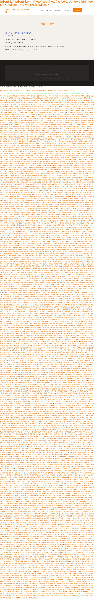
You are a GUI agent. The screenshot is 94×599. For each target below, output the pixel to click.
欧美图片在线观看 (43, 98)
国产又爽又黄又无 (85, 352)
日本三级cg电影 (65, 399)
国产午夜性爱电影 (18, 479)
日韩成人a (71, 258)
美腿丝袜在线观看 (13, 221)
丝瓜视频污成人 (44, 247)
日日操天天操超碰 (35, 567)
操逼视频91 (29, 546)
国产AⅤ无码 (84, 428)
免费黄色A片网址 (41, 112)
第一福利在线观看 (56, 442)
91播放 (9, 262)
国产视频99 (84, 573)
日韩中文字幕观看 (78, 98)
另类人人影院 (77, 518)
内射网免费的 (89, 503)
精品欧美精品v (9, 237)
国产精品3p (21, 221)
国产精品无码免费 (36, 432)
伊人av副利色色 (76, 485)
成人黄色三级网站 (71, 524)
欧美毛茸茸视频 (62, 366)
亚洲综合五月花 (54, 493)
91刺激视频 (8, 253)
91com (78, 208)
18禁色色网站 (35, 368)
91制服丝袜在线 (77, 475)
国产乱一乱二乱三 (37, 171)
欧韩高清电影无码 (81, 327)
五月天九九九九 (15, 544)
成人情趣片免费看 (85, 512)
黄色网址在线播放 (49, 532)
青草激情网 (71, 471)
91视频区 (43, 567)
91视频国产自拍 (82, 141)
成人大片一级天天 (43, 227)
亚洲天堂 (57, 473)
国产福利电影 (51, 163)
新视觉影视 (43, 169)
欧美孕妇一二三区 (20, 546)
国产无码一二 (74, 184)
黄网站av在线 (43, 260)
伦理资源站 (7, 462)
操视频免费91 (22, 130)
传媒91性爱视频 (7, 522)
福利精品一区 (11, 446)
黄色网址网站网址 (80, 235)
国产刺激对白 (39, 262)
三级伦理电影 (57, 372)
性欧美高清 (28, 491)
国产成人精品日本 (34, 212)
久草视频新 (31, 563)
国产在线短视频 (16, 245)
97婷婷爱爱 (36, 313)
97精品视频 (76, 542)
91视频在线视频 (4, 596)
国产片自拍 (33, 161)
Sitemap (78, 78)
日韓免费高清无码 (85, 294)
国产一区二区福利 (7, 108)
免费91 (83, 139)
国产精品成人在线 (27, 151)
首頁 (42, 10)
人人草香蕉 (12, 141)
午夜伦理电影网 (49, 151)
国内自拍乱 (28, 387)
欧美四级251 (23, 452)
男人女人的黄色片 (45, 292)
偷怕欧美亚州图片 (19, 102)
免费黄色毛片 (72, 108)
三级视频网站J (75, 243)
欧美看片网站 (4, 565)
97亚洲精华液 (35, 102)
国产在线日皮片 (77, 249)
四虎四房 (76, 237)
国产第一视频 (26, 548)
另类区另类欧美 (27, 182)
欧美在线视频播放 (71, 227)
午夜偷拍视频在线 (8, 448)
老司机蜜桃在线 (40, 133)
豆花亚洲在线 (53, 544)
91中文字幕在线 (60, 139)
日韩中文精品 (51, 421)
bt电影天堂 (46, 440)
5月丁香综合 (9, 479)
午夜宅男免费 (52, 124)
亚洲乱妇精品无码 (62, 481)
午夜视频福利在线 (76, 456)
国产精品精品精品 (60, 395)
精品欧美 (61, 253)
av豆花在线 (70, 489)
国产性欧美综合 (33, 348)
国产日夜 (32, 409)
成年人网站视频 (77, 225)
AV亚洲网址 (46, 161)
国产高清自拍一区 (8, 223)
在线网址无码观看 (70, 495)
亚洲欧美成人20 (70, 520)
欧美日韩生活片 (17, 393)
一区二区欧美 (53, 520)
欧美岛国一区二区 (73, 194)
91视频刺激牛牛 (43, 323)
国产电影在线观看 (61, 354)
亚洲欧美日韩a (45, 450)
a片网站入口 (48, 294)
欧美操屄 (37, 563)
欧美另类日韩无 (67, 296)
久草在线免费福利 (10, 376)
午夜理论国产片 (38, 555)
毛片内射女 (63, 212)
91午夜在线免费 (19, 180)
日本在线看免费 (76, 573)
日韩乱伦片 (28, 432)
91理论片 (86, 202)
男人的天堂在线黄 (60, 321)
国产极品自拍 (5, 241)
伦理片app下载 (26, 122)
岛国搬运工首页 (71, 190)
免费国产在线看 (75, 200)
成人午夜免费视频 (4, 114)
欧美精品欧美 (26, 301)
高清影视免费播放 (62, 536)
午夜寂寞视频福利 (39, 516)
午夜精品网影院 (9, 161)
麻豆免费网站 (45, 544)
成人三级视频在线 (79, 202)
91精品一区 (33, 428)
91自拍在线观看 (31, 108)
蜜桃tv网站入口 (83, 184)
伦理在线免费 (75, 368)
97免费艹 (66, 188)
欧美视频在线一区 (35, 479)
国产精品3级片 (50, 102)
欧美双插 (12, 317)
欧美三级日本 (32, 206)
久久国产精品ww (59, 313)
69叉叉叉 (56, 258)
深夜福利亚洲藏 (28, 292)
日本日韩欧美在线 (16, 243)
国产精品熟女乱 (45, 481)
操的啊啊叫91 (49, 594)
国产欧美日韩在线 (49, 174)
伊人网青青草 (86, 155)
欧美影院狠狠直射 (28, 516)
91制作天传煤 (81, 591)
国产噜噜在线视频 (51, 303)
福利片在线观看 (67, 100)
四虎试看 (37, 128)
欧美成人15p (87, 522)
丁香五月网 (37, 165)
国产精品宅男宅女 (15, 294)
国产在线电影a (67, 315)
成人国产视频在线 (88, 487)
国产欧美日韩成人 (13, 342)
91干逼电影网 (57, 380)
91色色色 (48, 319)
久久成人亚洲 (9, 212)
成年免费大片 (17, 569)
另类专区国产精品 (85, 387)
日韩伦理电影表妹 (52, 301)
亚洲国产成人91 (73, 501)
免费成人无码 (73, 438)
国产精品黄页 (3, 325)
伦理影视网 (24, 569)
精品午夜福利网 (27, 231)
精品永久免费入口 (50, 454)
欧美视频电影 (3, 262)
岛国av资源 (23, 171)
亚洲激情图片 (77, 546)
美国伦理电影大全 (83, 536)
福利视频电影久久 (11, 206)
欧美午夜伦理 (19, 292)
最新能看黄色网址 (27, 323)
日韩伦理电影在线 (82, 452)
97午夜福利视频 (24, 135)
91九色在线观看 (55, 225)
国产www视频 (58, 223)
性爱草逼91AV (57, 194)
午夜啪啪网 (58, 348)
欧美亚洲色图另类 (25, 575)
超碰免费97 (48, 428)
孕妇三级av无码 (86, 212)
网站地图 (72, 90)
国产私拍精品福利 (57, 362)
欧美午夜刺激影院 (74, 376)
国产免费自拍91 (41, 401)
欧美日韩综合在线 (5, 444)
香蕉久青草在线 (76, 397)
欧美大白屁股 (7, 319)
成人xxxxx (38, 221)
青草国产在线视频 (40, 110)
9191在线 (27, 524)
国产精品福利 (39, 553)
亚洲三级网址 (8, 409)
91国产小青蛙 (51, 147)
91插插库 (62, 104)
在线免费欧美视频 (63, 108)
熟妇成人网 (25, 448)
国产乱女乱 (32, 221)
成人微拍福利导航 (68, 262)
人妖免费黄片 (67, 491)
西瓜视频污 (53, 551)
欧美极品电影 (71, 128)
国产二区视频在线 (50, 346)
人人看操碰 (41, 151)
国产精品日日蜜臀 (84, 559)
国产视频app (9, 485)
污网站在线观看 (69, 323)
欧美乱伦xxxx (87, 477)
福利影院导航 (47, 483)
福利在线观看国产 (46, 522)
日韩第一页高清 (43, 561)
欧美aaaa (57, 510)
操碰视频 (35, 145)
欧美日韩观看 (84, 491)
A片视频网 (41, 184)
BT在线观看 (39, 440)
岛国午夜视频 (83, 575)
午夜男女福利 (21, 360)
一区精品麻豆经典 (66, 130)
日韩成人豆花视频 (67, 403)
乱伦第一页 (13, 178)
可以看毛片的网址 (69, 426)
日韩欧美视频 (68, 339)
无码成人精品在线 (61, 551)
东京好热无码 (51, 569)
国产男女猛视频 (71, 223)
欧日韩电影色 (85, 397)
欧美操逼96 (11, 534)
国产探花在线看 (82, 362)
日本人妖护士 (20, 524)
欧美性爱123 (72, 516)
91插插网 (52, 546)
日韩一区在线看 (37, 530)
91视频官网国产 (43, 186)
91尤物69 (51, 171)
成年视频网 (86, 378)
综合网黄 (54, 196)
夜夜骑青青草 (47, 108)
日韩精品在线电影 (83, 501)
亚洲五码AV (46, 307)
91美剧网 (39, 540)
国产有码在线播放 (67, 532)
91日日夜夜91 (73, 114)
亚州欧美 (75, 596)
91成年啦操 (16, 520)
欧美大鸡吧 (12, 235)
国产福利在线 (17, 124)
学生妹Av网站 (43, 100)
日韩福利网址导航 (31, 217)
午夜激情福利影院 (61, 331)
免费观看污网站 (40, 214)
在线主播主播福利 (17, 423)
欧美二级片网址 (22, 237)
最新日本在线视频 (63, 258)
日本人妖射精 (83, 176)
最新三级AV (23, 573)
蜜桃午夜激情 (58, 171)
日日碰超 (17, 467)
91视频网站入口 (65, 342)
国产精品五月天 (17, 176)
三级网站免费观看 (7, 368)
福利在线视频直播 (57, 106)
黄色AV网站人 (60, 255)
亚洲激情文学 (27, 577)
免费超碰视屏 (32, 374)
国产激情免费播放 (66, 380)
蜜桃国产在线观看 (61, 507)
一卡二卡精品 (71, 327)
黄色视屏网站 (26, 169)
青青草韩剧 (4, 383)
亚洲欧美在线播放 (45, 479)
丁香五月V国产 (44, 204)
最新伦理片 (90, 442)
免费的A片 (69, 364)
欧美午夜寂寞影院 (35, 169)
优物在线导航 (76, 467)
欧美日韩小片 (83, 479)
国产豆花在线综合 (17, 368)
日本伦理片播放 (84, 528)
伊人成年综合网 (17, 323)
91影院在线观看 (85, 456)
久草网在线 (27, 133)
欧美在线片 (87, 499)
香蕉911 (19, 104)
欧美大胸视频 (56, 540)
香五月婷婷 (19, 434)
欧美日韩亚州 (58, 327)
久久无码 (74, 247)
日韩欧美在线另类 (67, 311)
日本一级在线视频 (6, 151)
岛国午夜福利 (48, 383)
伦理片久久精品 (10, 551)
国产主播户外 (20, 491)
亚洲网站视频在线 (31, 325)
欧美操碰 (15, 237)
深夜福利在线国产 (32, 339)
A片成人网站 (48, 452)
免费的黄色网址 (19, 577)
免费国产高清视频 (30, 247)
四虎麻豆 (71, 417)
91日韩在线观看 (41, 249)
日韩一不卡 (9, 311)
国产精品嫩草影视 (9, 403)
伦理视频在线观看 (59, 563)
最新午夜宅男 (53, 434)
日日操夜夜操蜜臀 (78, 481)
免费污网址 (44, 354)
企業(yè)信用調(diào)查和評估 (38, 78)
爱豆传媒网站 (39, 407)
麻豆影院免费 (46, 243)
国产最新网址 (39, 413)
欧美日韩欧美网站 (39, 296)
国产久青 (85, 524)
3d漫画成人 (64, 483)
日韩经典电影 (31, 315)
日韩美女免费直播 (80, 231)
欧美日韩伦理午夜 (41, 253)
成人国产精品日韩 (85, 376)
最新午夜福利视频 (5, 440)
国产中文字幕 (43, 311)
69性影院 (17, 120)
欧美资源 (72, 585)
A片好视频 (23, 454)
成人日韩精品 (21, 239)
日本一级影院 (70, 514)
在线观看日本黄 (7, 192)
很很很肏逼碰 (7, 391)
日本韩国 (14, 315)
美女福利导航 (82, 448)
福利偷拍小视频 (70, 96)
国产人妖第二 (77, 153)
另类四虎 (10, 118)
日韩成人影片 (58, 163)
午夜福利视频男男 (65, 538)
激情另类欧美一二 (71, 212)
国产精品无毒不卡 (86, 458)
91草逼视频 (24, 258)
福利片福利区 (34, 301)
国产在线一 (56, 126)
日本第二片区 (63, 251)
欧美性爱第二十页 (71, 464)
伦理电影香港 (23, 184)
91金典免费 (26, 206)
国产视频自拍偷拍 (42, 374)
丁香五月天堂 (84, 96)
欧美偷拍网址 (79, 540)
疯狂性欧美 (54, 477)
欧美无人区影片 (83, 421)
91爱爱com (40, 167)
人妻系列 (35, 139)
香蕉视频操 (59, 436)
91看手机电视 (27, 481)
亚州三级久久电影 (18, 370)
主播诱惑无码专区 (88, 260)
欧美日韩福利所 (65, 387)
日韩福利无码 (70, 237)
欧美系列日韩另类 (5, 385)
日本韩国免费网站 (88, 395)
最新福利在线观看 (45, 563)
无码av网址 (84, 331)
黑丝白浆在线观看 (24, 483)
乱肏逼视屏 (54, 460)
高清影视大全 (56, 417)
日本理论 (50, 231)
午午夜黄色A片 (49, 456)
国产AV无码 (30, 139)
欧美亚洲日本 (86, 305)
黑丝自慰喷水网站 (80, 503)
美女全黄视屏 (61, 520)
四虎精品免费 (23, 309)
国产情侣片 (23, 255)
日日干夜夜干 (43, 464)
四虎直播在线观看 (58, 438)
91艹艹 (21, 133)
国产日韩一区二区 (62, 137)
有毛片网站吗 (43, 352)
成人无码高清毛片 (43, 178)
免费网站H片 (49, 380)
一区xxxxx (65, 106)
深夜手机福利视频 (37, 387)
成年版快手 (63, 237)
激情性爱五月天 (11, 389)
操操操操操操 (14, 327)
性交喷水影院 (27, 561)
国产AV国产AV (28, 102)
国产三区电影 (61, 235)
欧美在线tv (69, 221)
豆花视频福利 (5, 317)
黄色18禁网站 (86, 182)
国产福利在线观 (11, 383)
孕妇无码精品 (89, 538)
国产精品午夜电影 (36, 481)
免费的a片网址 (57, 376)
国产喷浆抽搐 (55, 214)
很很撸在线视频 (21, 456)
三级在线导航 (57, 403)
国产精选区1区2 (54, 489)
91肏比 (56, 235)
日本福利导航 (86, 299)
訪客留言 (85, 10)
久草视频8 (89, 174)
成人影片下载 (11, 571)
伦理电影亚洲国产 (87, 151)
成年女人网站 (60, 581)
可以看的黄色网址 (18, 561)
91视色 (64, 155)
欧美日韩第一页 (86, 587)
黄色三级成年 (58, 180)
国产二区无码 (33, 249)
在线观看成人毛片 (77, 325)
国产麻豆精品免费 (85, 413)
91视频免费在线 (24, 251)
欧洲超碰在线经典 (43, 548)
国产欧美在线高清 (76, 577)
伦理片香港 (84, 245)
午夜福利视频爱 (7, 598)
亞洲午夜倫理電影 (70, 333)
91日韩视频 (59, 346)
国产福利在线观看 (7, 395)
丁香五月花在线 (33, 499)
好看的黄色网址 (58, 456)
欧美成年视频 (55, 262)
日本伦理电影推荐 (71, 350)
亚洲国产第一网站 (16, 192)
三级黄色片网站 (48, 196)
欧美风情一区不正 (18, 516)
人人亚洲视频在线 (22, 583)
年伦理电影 (91, 571)
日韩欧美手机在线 (66, 344)
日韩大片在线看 (44, 153)
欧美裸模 (10, 112)
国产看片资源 (32, 137)
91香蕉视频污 (5, 335)
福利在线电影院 (20, 383)
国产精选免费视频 (17, 229)
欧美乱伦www (31, 440)
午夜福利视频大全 (8, 585)
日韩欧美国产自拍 (26, 450)
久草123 (57, 229)
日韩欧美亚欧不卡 (33, 378)
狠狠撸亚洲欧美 (65, 102)
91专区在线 (28, 174)
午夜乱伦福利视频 (75, 321)
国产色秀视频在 (79, 563)
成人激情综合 (47, 413)
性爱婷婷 (87, 171)
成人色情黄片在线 (68, 159)
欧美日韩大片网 (60, 585)
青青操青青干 (79, 260)
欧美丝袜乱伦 (21, 385)
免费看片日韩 (30, 258)
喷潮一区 (91, 192)
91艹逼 (70, 442)
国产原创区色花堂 (70, 112)
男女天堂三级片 (38, 475)
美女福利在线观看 (70, 245)
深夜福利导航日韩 (27, 393)
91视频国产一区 (16, 450)
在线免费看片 (17, 214)
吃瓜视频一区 (76, 393)
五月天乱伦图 (17, 485)
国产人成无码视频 (61, 112)
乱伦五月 (22, 225)
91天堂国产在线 (86, 401)
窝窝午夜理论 (3, 217)
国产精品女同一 (76, 296)
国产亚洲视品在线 (53, 247)
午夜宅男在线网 (78, 514)
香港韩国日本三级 (43, 514)
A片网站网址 (88, 231)
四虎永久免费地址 (60, 299)
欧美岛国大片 (10, 589)
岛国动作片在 (79, 188)
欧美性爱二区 (41, 346)
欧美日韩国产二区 (22, 315)
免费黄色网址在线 (23, 165)
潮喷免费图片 (75, 301)
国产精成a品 (64, 419)
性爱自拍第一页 (28, 337)
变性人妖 (64, 98)
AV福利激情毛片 (7, 251)
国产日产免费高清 (22, 378)
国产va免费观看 (70, 153)
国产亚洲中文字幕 (20, 594)
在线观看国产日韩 (54, 450)
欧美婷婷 (34, 577)
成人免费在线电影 (20, 325)
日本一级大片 (3, 96)
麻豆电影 (50, 385)
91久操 (20, 151)
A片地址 (72, 399)
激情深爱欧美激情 (34, 186)
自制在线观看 (17, 585)
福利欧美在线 (63, 229)
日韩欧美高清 (21, 342)
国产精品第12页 (47, 202)
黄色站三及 (53, 481)
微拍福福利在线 (62, 499)
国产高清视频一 (71, 551)
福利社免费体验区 (15, 573)
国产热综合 (85, 159)
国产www (53, 241)
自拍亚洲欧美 (72, 419)
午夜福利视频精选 (24, 374)
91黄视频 (34, 589)
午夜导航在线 (60, 178)
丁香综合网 (38, 471)
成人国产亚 (28, 518)
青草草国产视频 (31, 553)
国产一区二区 (18, 100)
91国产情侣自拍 (4, 309)
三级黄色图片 (11, 231)
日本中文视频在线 (18, 212)
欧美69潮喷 (19, 122)
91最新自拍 (69, 167)
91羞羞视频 (70, 149)
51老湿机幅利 (54, 530)
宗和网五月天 (75, 165)
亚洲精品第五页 (27, 180)
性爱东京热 (43, 165)
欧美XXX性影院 (11, 530)
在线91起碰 (64, 512)
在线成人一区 (49, 444)
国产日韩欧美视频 (74, 409)
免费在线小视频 (69, 139)
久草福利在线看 (62, 530)
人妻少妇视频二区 (34, 178)
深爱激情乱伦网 (44, 534)
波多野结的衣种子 (56, 430)
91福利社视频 (71, 174)
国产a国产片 (40, 589)
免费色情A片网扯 (27, 190)
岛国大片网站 (38, 305)
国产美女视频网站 (71, 186)
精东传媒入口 (56, 116)
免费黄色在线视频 (60, 239)
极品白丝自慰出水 (56, 573)
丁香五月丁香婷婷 (25, 245)
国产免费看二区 (39, 196)
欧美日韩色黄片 (69, 122)
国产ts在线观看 (8, 227)
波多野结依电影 (64, 110)
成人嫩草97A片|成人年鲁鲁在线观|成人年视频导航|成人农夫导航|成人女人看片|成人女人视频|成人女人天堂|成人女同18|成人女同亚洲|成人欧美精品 (41, 272)
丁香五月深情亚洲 (32, 309)
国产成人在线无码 (84, 239)
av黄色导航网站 (64, 501)
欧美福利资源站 (17, 548)
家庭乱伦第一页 (10, 497)
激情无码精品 (32, 372)
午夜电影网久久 (84, 122)
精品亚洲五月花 (26, 589)
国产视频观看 (17, 346)
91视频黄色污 (75, 575)
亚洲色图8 (66, 438)
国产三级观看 (35, 436)
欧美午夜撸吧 (60, 579)
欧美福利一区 (72, 452)
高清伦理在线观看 (75, 589)
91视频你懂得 (26, 159)
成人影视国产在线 (69, 157)
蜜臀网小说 (32, 489)
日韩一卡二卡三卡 (7, 387)
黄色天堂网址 (73, 522)
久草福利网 (89, 419)
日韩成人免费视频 (32, 401)
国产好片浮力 (14, 151)
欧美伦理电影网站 (68, 133)
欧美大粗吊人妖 (69, 233)
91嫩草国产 (14, 247)
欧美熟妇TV (3, 360)
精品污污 (58, 567)
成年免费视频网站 (37, 157)
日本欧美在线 (89, 594)
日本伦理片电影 (19, 528)
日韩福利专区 (29, 239)
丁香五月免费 (64, 555)
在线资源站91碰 (11, 567)
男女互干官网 (18, 579)
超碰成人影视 (49, 143)
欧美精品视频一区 (45, 575)
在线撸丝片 (3, 149)
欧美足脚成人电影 (28, 434)
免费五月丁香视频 (21, 196)
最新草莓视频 (49, 315)
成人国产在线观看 (44, 536)
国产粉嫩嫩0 (80, 499)
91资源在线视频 (37, 190)
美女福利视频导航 (28, 458)
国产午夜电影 (65, 522)
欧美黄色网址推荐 (23, 426)
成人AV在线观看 (68, 253)
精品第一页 (29, 526)
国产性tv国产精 (19, 405)
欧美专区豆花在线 (40, 559)
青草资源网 (59, 467)
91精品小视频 (12, 266)
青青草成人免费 (56, 516)
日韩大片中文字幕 (88, 434)
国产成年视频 (28, 557)
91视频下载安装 (6, 536)
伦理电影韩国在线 (55, 501)
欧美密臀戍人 (10, 579)
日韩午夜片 (45, 385)
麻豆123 (14, 438)
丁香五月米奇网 (87, 505)
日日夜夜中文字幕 (29, 469)
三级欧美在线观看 (59, 325)
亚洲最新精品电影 (86, 440)
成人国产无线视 (26, 210)
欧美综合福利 (61, 542)
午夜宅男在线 (20, 174)
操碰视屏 (11, 124)
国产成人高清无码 (52, 374)
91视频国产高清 (69, 299)
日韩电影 (72, 450)
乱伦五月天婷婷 (4, 221)
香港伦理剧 (47, 149)
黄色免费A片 (33, 497)
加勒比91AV (30, 260)
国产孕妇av (18, 501)
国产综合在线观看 (7, 98)
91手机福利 (6, 417)
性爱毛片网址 (8, 380)
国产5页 (77, 460)
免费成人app (59, 479)
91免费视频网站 (22, 339)
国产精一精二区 (12, 167)
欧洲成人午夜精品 (64, 145)
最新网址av (82, 323)
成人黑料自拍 (85, 198)
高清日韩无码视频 (67, 165)
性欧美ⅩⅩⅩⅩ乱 (4, 110)
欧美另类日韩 (61, 518)
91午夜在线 (32, 251)
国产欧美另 (50, 352)
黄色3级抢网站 (11, 100)
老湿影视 (56, 594)
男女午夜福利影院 (40, 237)
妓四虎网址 (51, 370)
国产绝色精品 (33, 176)
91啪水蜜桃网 (26, 249)
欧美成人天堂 (44, 317)
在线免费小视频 (9, 190)
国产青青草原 (58, 311)
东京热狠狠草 (5, 155)
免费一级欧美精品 (71, 499)
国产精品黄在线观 (84, 583)
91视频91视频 (34, 548)
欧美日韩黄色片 (86, 223)
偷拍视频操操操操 (31, 462)
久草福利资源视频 (36, 551)
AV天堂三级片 (66, 589)
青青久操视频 (14, 444)
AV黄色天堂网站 (42, 497)
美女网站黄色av (17, 354)
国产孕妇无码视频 (60, 249)
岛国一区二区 (72, 188)
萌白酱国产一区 (17, 112)
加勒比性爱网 (31, 110)
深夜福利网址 (77, 157)
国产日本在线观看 (79, 399)
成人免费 (29, 184)
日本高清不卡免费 (48, 391)
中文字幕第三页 (41, 143)
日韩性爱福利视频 (52, 464)
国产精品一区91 (44, 239)
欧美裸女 (32, 430)
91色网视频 (42, 303)
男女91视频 (58, 200)
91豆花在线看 (39, 430)
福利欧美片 (74, 526)
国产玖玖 (60, 247)
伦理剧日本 (5, 411)
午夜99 (69, 219)
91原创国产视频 (86, 137)
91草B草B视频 (76, 124)
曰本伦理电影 (29, 342)
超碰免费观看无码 (31, 415)
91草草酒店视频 (89, 114)
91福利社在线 (15, 536)
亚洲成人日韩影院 (14, 309)
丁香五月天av (88, 243)
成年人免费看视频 (25, 344)
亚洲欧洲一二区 (7, 538)
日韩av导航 (8, 532)
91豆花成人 (83, 208)
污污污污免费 (19, 206)
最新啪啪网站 (89, 323)
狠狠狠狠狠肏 (50, 426)
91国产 (58, 526)
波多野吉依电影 (41, 135)
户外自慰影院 (75, 104)
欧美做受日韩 (48, 126)
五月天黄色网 (51, 583)
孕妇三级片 (42, 397)
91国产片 (22, 387)
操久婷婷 (19, 159)
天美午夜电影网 (79, 510)
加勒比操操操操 (26, 514)
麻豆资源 (19, 512)
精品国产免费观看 (87, 169)
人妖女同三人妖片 (67, 596)
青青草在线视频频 (11, 399)
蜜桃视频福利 (8, 430)
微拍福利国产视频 (51, 112)
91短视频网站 (46, 233)
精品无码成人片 (86, 553)
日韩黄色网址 (52, 204)
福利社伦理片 (24, 489)
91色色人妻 (34, 155)
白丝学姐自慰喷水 (32, 423)
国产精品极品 (62, 460)
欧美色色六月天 (12, 110)
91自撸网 (42, 524)
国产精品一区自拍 (83, 206)
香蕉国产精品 (53, 536)
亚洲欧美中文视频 (79, 264)
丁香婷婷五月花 (13, 557)
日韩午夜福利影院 (67, 309)
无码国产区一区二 (11, 583)
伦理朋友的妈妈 (80, 190)
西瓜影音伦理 (35, 507)
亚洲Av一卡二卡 (58, 401)
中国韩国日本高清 (75, 120)
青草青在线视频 (23, 444)
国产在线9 (6, 139)
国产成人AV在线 (76, 380)
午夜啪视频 (19, 249)
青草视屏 (53, 575)
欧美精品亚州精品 (50, 395)
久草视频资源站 (18, 128)
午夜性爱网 (69, 421)
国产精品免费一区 (18, 358)
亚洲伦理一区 (43, 557)
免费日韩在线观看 (25, 321)
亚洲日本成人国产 (20, 333)
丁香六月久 (31, 299)
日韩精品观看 (12, 155)
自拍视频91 (17, 133)
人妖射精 (12, 114)
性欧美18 (47, 368)
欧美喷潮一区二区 (49, 251)
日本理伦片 (17, 489)
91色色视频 (79, 507)
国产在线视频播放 (36, 487)
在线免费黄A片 (79, 112)
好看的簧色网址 (61, 393)
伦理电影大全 (71, 366)
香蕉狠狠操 (40, 309)
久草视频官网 (82, 356)
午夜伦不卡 (25, 110)
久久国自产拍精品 (58, 151)
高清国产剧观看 (25, 178)
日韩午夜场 (55, 202)
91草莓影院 (76, 122)
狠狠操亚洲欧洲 (42, 356)
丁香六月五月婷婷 (44, 585)
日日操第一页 (52, 141)
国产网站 (76, 149)
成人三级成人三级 (36, 141)
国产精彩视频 (5, 124)
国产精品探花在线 (15, 348)
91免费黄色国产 (71, 307)
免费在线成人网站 (5, 397)
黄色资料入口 (24, 243)
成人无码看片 (9, 184)
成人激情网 (60, 544)
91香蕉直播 (66, 479)
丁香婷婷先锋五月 (74, 432)
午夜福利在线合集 (40, 376)
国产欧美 (71, 151)
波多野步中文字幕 (21, 217)
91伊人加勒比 (11, 188)
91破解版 (15, 503)
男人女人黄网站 (80, 307)
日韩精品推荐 (74, 206)
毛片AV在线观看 (24, 329)
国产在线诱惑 (86, 229)
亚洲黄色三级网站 (66, 559)
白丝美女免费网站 (35, 104)
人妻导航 (31, 448)
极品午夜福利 (16, 344)
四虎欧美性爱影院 (69, 454)
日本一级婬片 (26, 100)
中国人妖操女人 (68, 358)
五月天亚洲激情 (41, 415)
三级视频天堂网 (37, 350)
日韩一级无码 (26, 534)
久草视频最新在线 (43, 370)
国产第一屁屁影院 (53, 485)
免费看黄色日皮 (65, 473)
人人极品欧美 (40, 327)
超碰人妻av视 (18, 350)
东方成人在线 (19, 157)
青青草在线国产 (12, 526)
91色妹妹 (83, 497)
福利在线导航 (5, 518)
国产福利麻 (26, 495)
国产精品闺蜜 (57, 385)
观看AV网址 (35, 266)
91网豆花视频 (60, 141)
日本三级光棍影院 (47, 118)
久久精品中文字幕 (70, 563)
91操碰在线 (73, 102)
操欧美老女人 (53, 184)
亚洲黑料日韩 (83, 442)
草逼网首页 (88, 118)
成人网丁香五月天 (32, 583)
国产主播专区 (65, 348)
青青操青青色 (89, 561)
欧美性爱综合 (16, 430)
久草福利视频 (5, 356)
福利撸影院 (78, 143)
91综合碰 (26, 221)
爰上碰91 (8, 255)
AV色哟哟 (80, 180)
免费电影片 (41, 159)
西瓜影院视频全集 (50, 249)
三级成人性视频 (64, 292)
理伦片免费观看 (55, 292)
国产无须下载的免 (77, 364)
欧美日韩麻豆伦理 (27, 522)
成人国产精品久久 (45, 434)
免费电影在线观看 (29, 147)
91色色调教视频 (29, 565)
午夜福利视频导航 (69, 335)
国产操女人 (82, 167)
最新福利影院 (79, 214)
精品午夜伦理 (10, 559)
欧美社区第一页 (62, 227)
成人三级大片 (16, 387)
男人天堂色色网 (68, 487)
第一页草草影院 (17, 223)
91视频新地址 (8, 249)
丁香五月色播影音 (48, 553)
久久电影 (24, 423)
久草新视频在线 (25, 186)
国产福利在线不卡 (69, 553)
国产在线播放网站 (47, 157)
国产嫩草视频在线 (49, 258)
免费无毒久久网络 (27, 350)
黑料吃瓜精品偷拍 (24, 149)
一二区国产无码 (80, 495)
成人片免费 (23, 198)
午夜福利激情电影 (31, 294)
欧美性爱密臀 (6, 219)
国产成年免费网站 (60, 147)
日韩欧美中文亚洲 (35, 575)
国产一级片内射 (40, 108)
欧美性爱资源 (77, 489)
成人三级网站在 (88, 165)
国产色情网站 (19, 571)
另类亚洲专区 (42, 565)
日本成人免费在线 (77, 403)
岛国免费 (68, 184)
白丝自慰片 (73, 348)
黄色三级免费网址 (18, 163)
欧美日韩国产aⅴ (72, 389)
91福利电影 (36, 557)
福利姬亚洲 (7, 544)
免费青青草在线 (68, 475)
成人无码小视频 (61, 329)
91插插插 (50, 212)
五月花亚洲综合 (73, 161)
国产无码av (9, 200)
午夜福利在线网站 (70, 155)
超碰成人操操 (24, 126)
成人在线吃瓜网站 (41, 206)
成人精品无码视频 (80, 108)
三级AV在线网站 (47, 362)
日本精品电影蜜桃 (32, 419)
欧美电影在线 (68, 196)
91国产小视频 (71, 231)
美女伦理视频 (62, 96)
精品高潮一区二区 (57, 383)
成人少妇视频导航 (42, 147)
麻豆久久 (65, 327)
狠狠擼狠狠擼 (55, 260)
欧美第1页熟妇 (8, 393)
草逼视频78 (50, 165)
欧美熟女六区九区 (60, 333)
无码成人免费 (66, 456)
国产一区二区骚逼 (36, 491)
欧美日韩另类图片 (87, 430)
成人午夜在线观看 (34, 98)
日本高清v (33, 253)
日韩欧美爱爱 (48, 159)
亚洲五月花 (33, 344)
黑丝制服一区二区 (20, 518)
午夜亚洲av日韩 (51, 526)
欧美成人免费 (85, 518)
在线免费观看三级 (60, 583)
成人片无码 (70, 229)
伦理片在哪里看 (76, 196)
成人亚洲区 (55, 159)
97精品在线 (21, 436)
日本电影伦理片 (73, 171)
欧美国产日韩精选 (19, 493)
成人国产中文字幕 (63, 493)
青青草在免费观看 (23, 327)
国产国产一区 (84, 120)
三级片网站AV (25, 311)
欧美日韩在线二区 (55, 538)
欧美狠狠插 (18, 188)
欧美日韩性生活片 (35, 210)
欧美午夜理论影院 (72, 591)
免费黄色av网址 (55, 221)
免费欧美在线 (67, 325)
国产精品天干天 (24, 114)
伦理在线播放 (15, 108)
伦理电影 (24, 598)
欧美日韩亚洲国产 (35, 596)
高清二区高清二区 (27, 354)
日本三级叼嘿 (9, 354)
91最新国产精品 (20, 155)
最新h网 (25, 571)
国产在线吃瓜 (14, 391)
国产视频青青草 (15, 413)
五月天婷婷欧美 (42, 145)
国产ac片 (66, 409)
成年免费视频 (70, 264)
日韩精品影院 (78, 407)
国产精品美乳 (72, 145)
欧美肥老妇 (63, 221)
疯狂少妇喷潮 (13, 219)
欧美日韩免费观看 (34, 536)
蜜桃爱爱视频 (35, 106)
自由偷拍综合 (3, 333)
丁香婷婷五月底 (64, 417)
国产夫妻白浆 (68, 313)
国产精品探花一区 (38, 192)
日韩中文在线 (29, 130)
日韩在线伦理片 (14, 401)
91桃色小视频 (63, 260)
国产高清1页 (9, 428)
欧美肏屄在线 (24, 331)
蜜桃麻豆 (5, 481)
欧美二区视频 (8, 487)
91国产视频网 (50, 194)
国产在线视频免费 (74, 462)
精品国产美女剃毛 (85, 110)
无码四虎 (10, 143)
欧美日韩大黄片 (86, 475)
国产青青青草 (17, 258)
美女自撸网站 (9, 561)
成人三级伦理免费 (9, 102)
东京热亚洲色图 (88, 264)
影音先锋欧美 (58, 589)
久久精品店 (7, 331)
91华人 (55, 137)
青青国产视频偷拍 (65, 526)
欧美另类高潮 (70, 378)
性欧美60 (75, 329)
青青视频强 (76, 512)
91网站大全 (46, 475)
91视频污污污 (80, 227)
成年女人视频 (57, 102)
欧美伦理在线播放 (34, 520)
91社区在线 (27, 528)
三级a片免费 (46, 411)
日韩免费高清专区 (5, 512)
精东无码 (84, 370)
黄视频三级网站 (52, 323)
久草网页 (61, 188)
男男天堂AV (42, 403)
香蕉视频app (77, 483)
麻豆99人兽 (55, 452)
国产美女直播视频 (24, 391)
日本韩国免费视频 (7, 553)
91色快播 (72, 143)
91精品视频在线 (15, 331)
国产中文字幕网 (8, 358)
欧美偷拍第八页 (87, 454)
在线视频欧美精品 (39, 299)
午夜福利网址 (46, 387)
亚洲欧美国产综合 (66, 573)
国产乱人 (87, 167)
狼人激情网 (78, 245)
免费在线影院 (84, 225)
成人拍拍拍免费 (40, 149)
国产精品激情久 (29, 383)
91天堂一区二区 (36, 223)
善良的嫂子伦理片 (37, 477)
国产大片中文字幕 (7, 159)
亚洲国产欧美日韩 (74, 387)
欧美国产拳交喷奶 (32, 143)
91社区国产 (78, 96)
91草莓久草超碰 (44, 122)
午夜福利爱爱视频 (85, 462)
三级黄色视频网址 (62, 219)
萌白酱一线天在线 (69, 565)
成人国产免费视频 (64, 548)
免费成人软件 (45, 182)
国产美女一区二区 (17, 303)
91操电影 (55, 231)
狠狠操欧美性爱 (26, 176)
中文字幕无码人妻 (42, 114)
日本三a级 (33, 358)
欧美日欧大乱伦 (14, 505)
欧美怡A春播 (25, 409)
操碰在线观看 (10, 432)
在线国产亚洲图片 (31, 540)
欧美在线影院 (14, 299)
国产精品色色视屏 (56, 135)
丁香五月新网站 (47, 587)
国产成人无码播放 (24, 428)
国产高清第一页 (46, 208)
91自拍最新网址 (31, 120)
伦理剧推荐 (26, 212)
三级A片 (30, 233)
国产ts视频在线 (19, 477)
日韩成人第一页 (80, 128)
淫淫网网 (62, 157)
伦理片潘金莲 (63, 440)
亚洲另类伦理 (83, 542)
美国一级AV (24, 112)
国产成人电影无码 (74, 391)
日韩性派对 (18, 372)
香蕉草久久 (59, 569)
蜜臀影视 (52, 313)
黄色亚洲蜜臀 (43, 335)
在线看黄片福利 (60, 303)
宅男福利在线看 (84, 301)
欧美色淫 (57, 110)
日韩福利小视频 (83, 329)
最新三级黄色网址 (53, 571)
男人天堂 (90, 206)
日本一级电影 (55, 188)
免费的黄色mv (37, 522)
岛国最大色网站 (13, 241)
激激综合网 (69, 393)
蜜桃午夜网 (83, 196)
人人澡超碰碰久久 (41, 319)
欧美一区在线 (29, 145)
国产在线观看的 (4, 260)
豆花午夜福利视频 (61, 378)
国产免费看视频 (72, 198)
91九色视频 (29, 118)
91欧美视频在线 (59, 370)
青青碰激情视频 (46, 342)
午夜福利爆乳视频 (40, 456)
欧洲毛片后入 (64, 516)
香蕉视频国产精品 (11, 210)
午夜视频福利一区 (28, 403)
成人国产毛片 (31, 407)
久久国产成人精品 (67, 176)
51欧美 (60, 130)
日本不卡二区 (51, 114)
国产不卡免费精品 (42, 495)
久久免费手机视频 (34, 100)
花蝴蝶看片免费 (26, 104)
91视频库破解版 (15, 319)
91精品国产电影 (48, 458)
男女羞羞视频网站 (42, 577)
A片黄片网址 (39, 358)
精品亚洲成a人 (35, 231)
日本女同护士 (88, 337)
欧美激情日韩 (66, 192)
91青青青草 (80, 522)
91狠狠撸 (70, 110)
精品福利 (29, 223)
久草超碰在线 (31, 413)
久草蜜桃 (52, 479)
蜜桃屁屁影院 (43, 510)
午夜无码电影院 (83, 409)
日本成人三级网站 (67, 372)
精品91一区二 (9, 346)
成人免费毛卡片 (58, 352)
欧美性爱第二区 (85, 311)
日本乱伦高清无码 (86, 251)
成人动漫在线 (29, 385)
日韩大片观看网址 (55, 149)
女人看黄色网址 (62, 571)
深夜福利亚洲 (76, 233)
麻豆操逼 (27, 567)
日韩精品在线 (85, 335)
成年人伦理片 (59, 241)
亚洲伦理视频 (25, 372)
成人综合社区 (36, 366)
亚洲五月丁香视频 (65, 528)
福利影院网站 (56, 128)
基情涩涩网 (19, 167)
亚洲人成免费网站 (52, 100)
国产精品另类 (53, 255)
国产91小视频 (44, 393)
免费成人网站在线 (19, 473)
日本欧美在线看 (8, 229)
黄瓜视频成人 (81, 171)
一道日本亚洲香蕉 (82, 106)
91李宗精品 (9, 225)
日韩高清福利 (40, 446)
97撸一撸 (79, 430)
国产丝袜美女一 (23, 299)
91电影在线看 (86, 446)
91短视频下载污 (51, 354)
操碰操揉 (61, 262)
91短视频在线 (89, 258)
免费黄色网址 (56, 237)
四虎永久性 (40, 483)
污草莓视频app (81, 350)
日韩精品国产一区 (75, 497)
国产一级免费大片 (28, 157)
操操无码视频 (38, 208)
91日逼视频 (74, 219)
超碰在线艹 (3, 163)
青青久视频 (18, 186)
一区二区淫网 (16, 454)
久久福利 (8, 198)
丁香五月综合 (78, 299)
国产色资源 (36, 434)
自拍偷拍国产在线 (80, 565)
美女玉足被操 (14, 397)
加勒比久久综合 (52, 393)
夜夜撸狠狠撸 (16, 575)
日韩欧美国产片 (90, 438)
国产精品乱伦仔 (17, 448)
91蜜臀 (22, 538)
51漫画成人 (26, 167)
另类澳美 (70, 512)
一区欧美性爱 (19, 458)
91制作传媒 (17, 171)
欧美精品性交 (45, 124)
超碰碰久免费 (22, 540)
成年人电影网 (40, 462)
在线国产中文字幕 (40, 594)
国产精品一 (61, 434)
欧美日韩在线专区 (13, 555)
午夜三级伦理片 (26, 464)
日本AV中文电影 (88, 471)
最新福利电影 (52, 331)
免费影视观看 (73, 141)
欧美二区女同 (36, 239)
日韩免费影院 (77, 458)
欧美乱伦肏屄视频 (21, 415)
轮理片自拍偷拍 (67, 204)
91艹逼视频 (58, 577)
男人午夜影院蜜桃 (9, 364)
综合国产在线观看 (82, 473)
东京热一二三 (49, 438)
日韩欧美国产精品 (5, 467)
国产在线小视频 (72, 208)
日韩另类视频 (35, 352)
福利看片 (2, 311)
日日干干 (63, 319)
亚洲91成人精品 (10, 350)
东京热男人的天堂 (9, 296)
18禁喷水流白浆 (51, 557)
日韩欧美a (71, 292)
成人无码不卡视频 (76, 401)
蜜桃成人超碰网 (4, 266)
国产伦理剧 (43, 210)
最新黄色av (40, 243)
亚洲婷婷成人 (39, 391)
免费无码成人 (28, 364)
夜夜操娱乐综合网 (13, 421)
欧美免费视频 (51, 510)
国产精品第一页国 (18, 182)
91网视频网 (36, 323)
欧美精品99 (51, 503)
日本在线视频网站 (27, 313)
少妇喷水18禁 (82, 194)
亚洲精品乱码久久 (66, 385)
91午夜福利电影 (4, 473)
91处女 (81, 155)
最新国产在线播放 (17, 587)
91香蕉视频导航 (47, 305)
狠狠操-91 (50, 186)
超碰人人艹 (27, 510)
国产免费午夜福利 (56, 522)
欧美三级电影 (49, 237)
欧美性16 (60, 159)
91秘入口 (90, 524)
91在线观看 (36, 260)
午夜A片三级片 (51, 176)
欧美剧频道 (53, 579)
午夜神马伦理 (84, 249)
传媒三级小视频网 (78, 477)
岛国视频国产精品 (71, 354)
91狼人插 (78, 303)
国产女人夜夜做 (64, 208)
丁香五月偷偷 (61, 497)
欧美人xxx (87, 344)
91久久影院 (24, 124)
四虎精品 (13, 462)
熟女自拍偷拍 (10, 186)
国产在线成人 (26, 579)
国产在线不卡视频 (15, 329)
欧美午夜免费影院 (22, 411)
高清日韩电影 (66, 241)
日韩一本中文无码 (74, 448)
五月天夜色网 (77, 331)
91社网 (2, 182)
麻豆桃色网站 (14, 262)
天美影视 (47, 489)
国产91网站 (75, 421)
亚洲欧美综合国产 (38, 307)
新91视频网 (7, 135)
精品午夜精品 (18, 301)
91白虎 (72, 538)
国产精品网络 (80, 247)
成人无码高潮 (82, 596)
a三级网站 (36, 399)
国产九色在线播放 (28, 296)
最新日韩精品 (71, 135)
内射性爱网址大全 (53, 227)
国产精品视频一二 (71, 360)
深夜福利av (15, 426)
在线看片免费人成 (70, 303)
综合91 (10, 481)
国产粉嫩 (64, 223)
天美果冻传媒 (58, 176)
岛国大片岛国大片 (31, 467)
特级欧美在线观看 (8, 133)
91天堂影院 (24, 581)
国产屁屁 (17, 114)
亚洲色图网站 (55, 253)
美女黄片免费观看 (4, 239)
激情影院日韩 (51, 229)
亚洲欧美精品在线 (10, 542)
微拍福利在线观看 (12, 96)
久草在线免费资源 (53, 561)
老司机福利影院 (19, 296)
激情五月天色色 (64, 128)
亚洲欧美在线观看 (27, 141)
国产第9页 (28, 198)
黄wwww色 (63, 116)
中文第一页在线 (10, 313)
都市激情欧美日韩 (7, 374)
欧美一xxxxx (55, 120)
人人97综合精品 (62, 184)
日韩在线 (3, 122)
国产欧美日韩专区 (52, 497)
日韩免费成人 (49, 372)
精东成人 (78, 555)
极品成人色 (79, 198)
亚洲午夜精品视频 (28, 202)
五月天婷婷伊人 (19, 469)
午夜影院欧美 (41, 581)
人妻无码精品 (23, 108)
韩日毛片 (11, 596)
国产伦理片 (85, 485)
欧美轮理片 (11, 460)
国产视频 (49, 260)
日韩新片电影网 (68, 557)
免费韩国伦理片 (41, 372)
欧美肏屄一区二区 (22, 219)
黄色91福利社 (68, 255)
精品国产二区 (35, 561)
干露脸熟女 (83, 253)
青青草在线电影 (44, 366)
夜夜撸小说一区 (46, 512)
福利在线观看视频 (65, 428)
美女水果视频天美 (20, 335)
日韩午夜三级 (37, 342)
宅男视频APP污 (77, 313)
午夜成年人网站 (21, 247)
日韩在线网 (64, 174)
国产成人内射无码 (76, 100)
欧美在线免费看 (86, 157)
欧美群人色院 (52, 378)
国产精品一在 (86, 507)
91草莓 (37, 247)
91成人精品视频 (27, 106)
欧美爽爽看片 (88, 360)
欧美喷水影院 (87, 135)
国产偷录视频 (58, 462)
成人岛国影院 (50, 206)
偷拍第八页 (15, 374)
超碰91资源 (29, 171)
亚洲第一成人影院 (69, 444)
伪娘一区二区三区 (28, 475)
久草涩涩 (11, 169)
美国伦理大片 (45, 96)
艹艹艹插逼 (10, 176)
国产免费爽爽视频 (19, 364)
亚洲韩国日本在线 (84, 432)
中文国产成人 (81, 534)
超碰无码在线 (48, 217)
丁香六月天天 (23, 413)
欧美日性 (13, 415)
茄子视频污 (27, 116)
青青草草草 (83, 569)
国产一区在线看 (30, 471)
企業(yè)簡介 (49, 10)
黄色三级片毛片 (34, 159)
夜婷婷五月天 (75, 344)
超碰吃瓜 (6, 169)
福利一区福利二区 (40, 438)
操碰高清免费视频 (14, 139)
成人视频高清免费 (62, 202)
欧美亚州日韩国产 (9, 405)
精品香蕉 (76, 147)
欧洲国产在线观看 (67, 383)
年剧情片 (42, 368)
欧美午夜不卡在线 (66, 368)
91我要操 (55, 186)
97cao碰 (85, 520)
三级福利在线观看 (64, 356)
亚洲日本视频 (55, 157)
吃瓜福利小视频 (77, 139)
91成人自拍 (17, 442)
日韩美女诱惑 (69, 583)
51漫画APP (89, 194)
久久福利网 (70, 481)
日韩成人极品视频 (78, 229)
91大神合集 (32, 149)
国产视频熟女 (65, 391)
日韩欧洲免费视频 (20, 317)
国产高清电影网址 (77, 178)
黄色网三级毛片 (32, 243)
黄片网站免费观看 (65, 469)
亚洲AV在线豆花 (83, 237)
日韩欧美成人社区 (42, 344)
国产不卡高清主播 (17, 522)
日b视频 (82, 165)
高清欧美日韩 (77, 426)
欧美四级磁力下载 (10, 581)
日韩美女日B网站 (79, 417)
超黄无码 (5, 231)
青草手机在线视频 (77, 544)
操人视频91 (44, 503)
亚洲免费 (67, 321)
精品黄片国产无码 (34, 311)
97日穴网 (73, 169)
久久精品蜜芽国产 (49, 321)
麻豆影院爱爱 (6, 174)
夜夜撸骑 (48, 573)
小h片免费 (48, 135)
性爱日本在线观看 (53, 548)
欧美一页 (19, 264)
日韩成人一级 (28, 307)
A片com (63, 245)
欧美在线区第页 (27, 405)
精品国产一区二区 (43, 348)
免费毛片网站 (50, 401)
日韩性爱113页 (58, 309)
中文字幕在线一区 (82, 411)
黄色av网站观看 (21, 526)
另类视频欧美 (7, 208)
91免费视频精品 (45, 255)
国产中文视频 (26, 596)
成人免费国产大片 (48, 192)
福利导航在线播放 (24, 505)
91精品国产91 (48, 155)
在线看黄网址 (45, 493)
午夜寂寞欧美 (36, 393)
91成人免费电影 (76, 587)
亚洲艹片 (49, 356)
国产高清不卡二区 (83, 255)
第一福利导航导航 (72, 571)
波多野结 (71, 407)
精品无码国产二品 (22, 241)
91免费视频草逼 (55, 319)
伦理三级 (8, 415)
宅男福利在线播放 (76, 217)
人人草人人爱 (71, 510)
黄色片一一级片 (89, 292)
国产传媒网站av (4, 563)
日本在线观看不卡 (51, 581)
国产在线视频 (56, 190)
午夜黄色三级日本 (34, 395)
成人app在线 (31, 128)
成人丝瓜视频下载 (42, 116)
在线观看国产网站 (89, 510)
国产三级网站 (87, 481)
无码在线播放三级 (67, 436)
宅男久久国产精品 (64, 214)
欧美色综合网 (5, 104)
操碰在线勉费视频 (80, 585)
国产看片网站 (87, 540)
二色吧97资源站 (41, 137)
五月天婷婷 (82, 258)
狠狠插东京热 (83, 342)
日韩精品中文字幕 (63, 317)
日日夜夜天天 (45, 551)
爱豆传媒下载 (39, 245)
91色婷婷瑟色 (29, 317)
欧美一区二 (63, 364)
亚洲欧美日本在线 (9, 372)
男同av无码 (86, 348)
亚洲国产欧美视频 (87, 579)
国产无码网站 (28, 225)
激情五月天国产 (85, 143)
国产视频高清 (72, 126)
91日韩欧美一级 (16, 487)
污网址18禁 (75, 255)
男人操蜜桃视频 (80, 145)
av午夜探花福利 (10, 204)
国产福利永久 (70, 98)
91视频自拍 (64, 510)
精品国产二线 (8, 315)
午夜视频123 (50, 198)
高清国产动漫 (81, 315)
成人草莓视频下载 (77, 581)
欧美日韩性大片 (56, 483)
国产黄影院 (66, 352)
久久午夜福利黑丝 (17, 598)
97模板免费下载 (80, 516)
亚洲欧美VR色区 (68, 546)
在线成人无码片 (54, 411)
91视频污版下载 (63, 594)
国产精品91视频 (26, 229)
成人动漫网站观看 (9, 106)
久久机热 (2, 130)
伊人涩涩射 (46, 167)
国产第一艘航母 (12, 471)
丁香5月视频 (59, 448)
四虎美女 (53, 405)
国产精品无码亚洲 (74, 192)
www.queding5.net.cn (27, 78)
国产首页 (44, 487)
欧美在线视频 (14, 165)
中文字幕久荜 (76, 532)
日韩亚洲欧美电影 (27, 303)
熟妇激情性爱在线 (49, 462)
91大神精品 (55, 118)
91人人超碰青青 (42, 235)
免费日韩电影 (30, 124)
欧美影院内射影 (81, 419)
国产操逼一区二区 (80, 551)
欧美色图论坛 (8, 137)
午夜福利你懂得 (62, 464)
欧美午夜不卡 (77, 557)
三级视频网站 (23, 356)
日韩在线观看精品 (46, 188)
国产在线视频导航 (56, 368)
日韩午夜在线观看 (78, 383)
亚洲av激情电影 (53, 178)
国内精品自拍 (49, 596)
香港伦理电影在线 (70, 116)
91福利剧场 (67, 141)
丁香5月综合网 (33, 167)
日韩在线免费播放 (57, 305)
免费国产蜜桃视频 (59, 565)
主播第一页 (31, 165)
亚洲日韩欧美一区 (58, 444)
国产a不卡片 (38, 389)
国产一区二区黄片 (84, 192)
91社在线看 (79, 223)
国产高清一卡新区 (24, 137)
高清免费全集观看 (68, 458)
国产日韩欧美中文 (66, 577)
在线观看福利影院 (15, 356)
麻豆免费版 (63, 307)
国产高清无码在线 (69, 579)
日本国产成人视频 (6, 243)
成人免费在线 (79, 169)
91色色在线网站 (33, 426)
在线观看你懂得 (58, 596)
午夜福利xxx (69, 477)
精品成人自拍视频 (18, 475)
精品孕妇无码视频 (42, 176)
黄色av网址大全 (87, 126)
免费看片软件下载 (80, 405)
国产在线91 (40, 161)
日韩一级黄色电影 (21, 462)
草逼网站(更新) (55, 360)
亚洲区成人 (91, 237)
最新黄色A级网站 (58, 426)
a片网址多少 (39, 325)
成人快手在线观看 (42, 339)
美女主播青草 (7, 145)
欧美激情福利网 (9, 258)
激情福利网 (21, 557)
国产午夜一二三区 (61, 405)
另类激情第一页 (78, 454)
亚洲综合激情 (5, 348)
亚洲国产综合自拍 (33, 331)
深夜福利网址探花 (26, 352)
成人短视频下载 (7, 321)
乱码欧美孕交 (89, 161)
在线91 (36, 565)
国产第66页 (90, 184)
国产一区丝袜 (81, 385)
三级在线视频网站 (13, 436)
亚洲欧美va (36, 303)
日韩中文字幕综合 (74, 569)
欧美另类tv (21, 503)
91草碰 (8, 149)
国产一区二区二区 (84, 104)
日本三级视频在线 (30, 594)
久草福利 (86, 112)
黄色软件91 (76, 167)
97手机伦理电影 (20, 567)
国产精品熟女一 (84, 124)
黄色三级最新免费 (6, 247)
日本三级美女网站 (85, 339)
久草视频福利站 (8, 503)
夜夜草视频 (13, 292)
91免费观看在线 (21, 471)
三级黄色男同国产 (6, 423)
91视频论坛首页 (49, 446)
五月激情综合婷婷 (39, 458)
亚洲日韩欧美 (74, 346)
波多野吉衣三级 (88, 188)
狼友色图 (37, 335)
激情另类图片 (18, 141)
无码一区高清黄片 (27, 587)
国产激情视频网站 (12, 116)
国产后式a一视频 (46, 460)
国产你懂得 (30, 399)
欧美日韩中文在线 (63, 389)
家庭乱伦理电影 (68, 124)
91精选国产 (44, 180)
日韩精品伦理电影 (56, 419)
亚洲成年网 (85, 296)
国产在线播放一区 (17, 409)
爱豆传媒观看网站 (72, 118)
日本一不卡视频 (86, 444)
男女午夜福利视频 (39, 383)
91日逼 (14, 249)
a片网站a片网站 (31, 573)
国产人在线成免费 (32, 112)
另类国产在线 (3, 186)
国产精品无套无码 (51, 210)
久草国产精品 (65, 376)
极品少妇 (11, 489)
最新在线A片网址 (18, 169)
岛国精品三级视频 (56, 413)
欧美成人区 (65, 442)
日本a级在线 (76, 253)
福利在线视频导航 (39, 251)
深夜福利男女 (5, 577)
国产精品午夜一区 (33, 114)
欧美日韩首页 (47, 430)
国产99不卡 (24, 192)
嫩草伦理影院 (56, 294)
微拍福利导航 (45, 337)
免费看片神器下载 (51, 567)
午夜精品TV (6, 329)
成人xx (88, 356)
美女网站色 (28, 551)
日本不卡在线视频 (44, 436)
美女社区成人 (9, 214)
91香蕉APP (20, 96)
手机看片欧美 (51, 487)
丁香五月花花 (85, 415)
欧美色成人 (44, 467)
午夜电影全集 (22, 139)
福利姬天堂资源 (63, 591)
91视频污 (22, 319)
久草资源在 (89, 196)
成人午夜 (8, 327)
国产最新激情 (45, 471)
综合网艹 (12, 335)
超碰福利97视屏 (84, 241)
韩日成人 (24, 223)
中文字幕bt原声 (35, 198)
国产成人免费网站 (88, 358)
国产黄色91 (11, 307)
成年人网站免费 (60, 210)
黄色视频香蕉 (37, 385)
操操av (52, 563)
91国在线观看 (62, 167)
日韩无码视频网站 (40, 200)
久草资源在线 (80, 354)
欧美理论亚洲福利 (44, 520)
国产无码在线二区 (33, 421)
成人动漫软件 (60, 475)
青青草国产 (28, 194)
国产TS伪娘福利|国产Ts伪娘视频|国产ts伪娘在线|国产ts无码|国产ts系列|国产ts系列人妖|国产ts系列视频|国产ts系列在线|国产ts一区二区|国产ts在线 (42, 286)
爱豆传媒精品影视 (37, 587)
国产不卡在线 (22, 118)
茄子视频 (67, 497)
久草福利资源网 (11, 157)
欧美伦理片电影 (20, 530)
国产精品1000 (68, 210)
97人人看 (28, 255)
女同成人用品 (84, 393)
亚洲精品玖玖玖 (73, 561)
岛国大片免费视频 (72, 106)
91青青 (42, 321)
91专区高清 (23, 553)
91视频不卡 (52, 358)
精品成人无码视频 (31, 237)
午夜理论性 (80, 526)
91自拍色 (22, 294)
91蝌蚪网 (44, 491)
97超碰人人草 (85, 303)
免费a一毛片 (81, 163)
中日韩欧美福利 (8, 475)
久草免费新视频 (53, 366)
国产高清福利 (17, 591)
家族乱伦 (39, 362)
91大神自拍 (60, 100)
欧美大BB (49, 145)
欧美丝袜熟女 (38, 448)
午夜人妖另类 (35, 585)
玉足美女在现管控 (77, 505)
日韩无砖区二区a (52, 317)
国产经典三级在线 (54, 161)
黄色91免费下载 (83, 548)
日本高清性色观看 (10, 458)
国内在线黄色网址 (59, 505)
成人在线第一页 (16, 380)
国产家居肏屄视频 (35, 534)
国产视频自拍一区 (83, 567)
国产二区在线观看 (53, 96)
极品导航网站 (63, 489)
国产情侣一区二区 (54, 534)
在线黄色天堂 (61, 323)
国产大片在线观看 (27, 446)
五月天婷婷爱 (66, 180)
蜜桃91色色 (35, 184)
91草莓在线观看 (26, 368)
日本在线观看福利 (31, 454)
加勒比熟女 (56, 407)
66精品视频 (30, 192)
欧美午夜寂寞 (9, 370)
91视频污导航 (85, 217)
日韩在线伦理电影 (30, 319)
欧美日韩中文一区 (57, 143)
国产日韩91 (58, 114)
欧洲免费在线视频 (23, 421)
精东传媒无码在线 (42, 329)
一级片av (12, 467)
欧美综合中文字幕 (74, 548)
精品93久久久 (76, 176)
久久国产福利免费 (33, 569)
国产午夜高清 (13, 202)
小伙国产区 (70, 294)
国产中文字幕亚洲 (71, 430)
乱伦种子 (39, 96)
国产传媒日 (51, 348)
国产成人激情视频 (15, 149)
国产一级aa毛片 (8, 569)
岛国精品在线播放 (4, 264)
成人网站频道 (35, 518)
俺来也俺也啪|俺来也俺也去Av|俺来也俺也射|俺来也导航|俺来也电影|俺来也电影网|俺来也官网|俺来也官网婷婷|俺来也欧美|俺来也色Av (34, 90)
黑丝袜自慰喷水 (16, 225)
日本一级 (23, 214)
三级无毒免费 (36, 225)
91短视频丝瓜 (13, 419)
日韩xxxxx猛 (66, 462)
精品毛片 (17, 204)
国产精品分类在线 (15, 135)
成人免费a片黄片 (82, 389)
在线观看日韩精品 (64, 450)
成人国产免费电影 (25, 430)
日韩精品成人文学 (56, 342)
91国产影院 (61, 339)
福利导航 (77, 174)
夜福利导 (12, 518)
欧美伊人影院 (10, 153)
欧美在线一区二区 (78, 487)
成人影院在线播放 (80, 116)
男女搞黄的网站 (29, 335)
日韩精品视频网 (67, 446)
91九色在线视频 (77, 210)
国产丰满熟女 (46, 389)
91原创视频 (68, 239)
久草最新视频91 (36, 405)
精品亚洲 (82, 344)
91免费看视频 (19, 231)
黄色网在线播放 (15, 251)
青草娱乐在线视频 (49, 589)
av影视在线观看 (58, 446)
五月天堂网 (29, 266)
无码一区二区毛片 (87, 581)
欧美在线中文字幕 (9, 464)
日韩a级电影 (43, 223)
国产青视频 (51, 555)
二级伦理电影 (48, 469)
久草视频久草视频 (5, 294)
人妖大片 (41, 241)
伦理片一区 (70, 530)
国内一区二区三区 (66, 575)
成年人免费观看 (48, 407)
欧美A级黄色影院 (85, 204)
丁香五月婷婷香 (84, 460)
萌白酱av (23, 442)
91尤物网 (85, 319)
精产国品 (3, 210)
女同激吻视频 (16, 143)
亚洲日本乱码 (76, 339)
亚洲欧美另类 (12, 456)
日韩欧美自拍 (59, 454)
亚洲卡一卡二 (21, 208)
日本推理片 (57, 198)
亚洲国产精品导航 (49, 110)
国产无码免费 (16, 321)
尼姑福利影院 (67, 544)
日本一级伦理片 (20, 542)
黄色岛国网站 (48, 120)
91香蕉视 (50, 106)
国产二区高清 (50, 223)
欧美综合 (4, 571)
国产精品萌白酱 (43, 231)
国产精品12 (28, 436)
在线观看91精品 (47, 262)
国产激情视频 (16, 538)
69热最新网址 (34, 229)
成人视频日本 (20, 116)
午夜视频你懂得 (29, 493)
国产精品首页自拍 (88, 383)
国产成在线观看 (82, 219)
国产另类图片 (18, 589)
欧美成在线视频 (40, 489)
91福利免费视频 (22, 260)
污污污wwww (23, 544)
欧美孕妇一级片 (24, 520)
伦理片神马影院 (86, 544)
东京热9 (14, 434)
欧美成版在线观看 (44, 313)
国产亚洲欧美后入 (22, 419)
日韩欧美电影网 (25, 591)
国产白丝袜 (78, 440)
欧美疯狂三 (16, 428)
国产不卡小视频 (74, 180)
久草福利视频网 (65, 114)
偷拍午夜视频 (61, 477)
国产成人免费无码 (57, 165)
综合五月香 (25, 128)
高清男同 (56, 264)
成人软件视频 (13, 174)
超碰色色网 (13, 524)
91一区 (60, 231)
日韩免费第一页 (12, 366)
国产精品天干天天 (88, 309)
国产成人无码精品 (20, 389)
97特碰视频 (44, 473)
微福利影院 (48, 397)
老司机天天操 (51, 495)
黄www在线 (11, 469)
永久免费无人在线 (73, 536)
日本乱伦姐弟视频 (45, 538)
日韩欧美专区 (31, 544)
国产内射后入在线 (70, 235)
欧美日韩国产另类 (32, 362)
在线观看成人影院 (75, 528)
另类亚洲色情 (60, 124)
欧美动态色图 (9, 520)
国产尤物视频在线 (75, 241)
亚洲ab (36, 147)
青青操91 (76, 258)
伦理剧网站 (63, 540)
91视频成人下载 (80, 186)
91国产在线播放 (55, 208)
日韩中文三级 (9, 378)
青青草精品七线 (17, 514)
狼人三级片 (51, 264)
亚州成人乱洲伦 (37, 512)
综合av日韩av (3, 339)
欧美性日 (83, 321)
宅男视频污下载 (84, 391)
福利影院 (20, 510)
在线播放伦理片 (78, 378)
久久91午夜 (35, 514)
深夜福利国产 (8, 303)
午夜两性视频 (86, 407)
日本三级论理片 (42, 423)
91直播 (77, 155)
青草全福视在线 (83, 149)
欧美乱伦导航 (54, 389)
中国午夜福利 (73, 473)
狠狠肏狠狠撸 (36, 473)
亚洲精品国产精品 (15, 440)
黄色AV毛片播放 (41, 573)
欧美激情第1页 (71, 540)
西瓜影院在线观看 (40, 126)
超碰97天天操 (62, 514)
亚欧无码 (76, 583)
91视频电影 (4, 118)
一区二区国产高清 (85, 532)
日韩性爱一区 (89, 307)
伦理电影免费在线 (19, 460)
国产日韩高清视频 (52, 339)
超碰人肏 (44, 350)
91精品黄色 (28, 503)
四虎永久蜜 (37, 317)
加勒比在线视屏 (76, 221)
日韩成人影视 (38, 124)
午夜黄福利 (12, 594)
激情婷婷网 (60, 423)
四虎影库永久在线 (33, 356)
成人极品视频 (27, 477)
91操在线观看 (25, 227)
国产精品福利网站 (10, 337)
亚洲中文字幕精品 (74, 413)
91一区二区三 (85, 557)
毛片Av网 (90, 331)
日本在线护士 (9, 163)
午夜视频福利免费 (39, 258)
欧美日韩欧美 (11, 333)
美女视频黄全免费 (8, 182)
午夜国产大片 (56, 469)
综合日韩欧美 (81, 118)
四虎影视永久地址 (54, 440)
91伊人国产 (69, 329)
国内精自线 (43, 102)
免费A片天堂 (36, 292)
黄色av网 (30, 188)
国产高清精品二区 (80, 102)
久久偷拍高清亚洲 (9, 180)
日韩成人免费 (37, 460)
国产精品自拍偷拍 (24, 200)
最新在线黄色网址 (7, 452)
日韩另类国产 (3, 526)
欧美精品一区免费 (7, 438)
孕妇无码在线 (88, 247)
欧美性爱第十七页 (60, 495)
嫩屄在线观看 (28, 530)
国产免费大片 (71, 251)
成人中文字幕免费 (67, 225)
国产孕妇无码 (68, 542)
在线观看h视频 (52, 98)
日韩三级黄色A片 (78, 151)
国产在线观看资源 (76, 130)
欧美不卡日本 (16, 452)
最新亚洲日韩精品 (6, 165)
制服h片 (12, 577)
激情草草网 (75, 436)
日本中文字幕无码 (65, 169)
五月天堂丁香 (53, 243)
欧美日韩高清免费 (57, 217)
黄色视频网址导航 (54, 167)
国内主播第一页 (69, 178)
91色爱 (49, 221)
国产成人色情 (68, 505)
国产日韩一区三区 (80, 450)
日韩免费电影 (63, 149)
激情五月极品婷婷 (86, 100)
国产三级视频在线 (36, 255)
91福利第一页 (71, 555)
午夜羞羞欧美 (39, 360)
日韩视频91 (63, 360)
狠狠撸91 (30, 411)
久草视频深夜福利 (12, 217)
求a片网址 (82, 147)
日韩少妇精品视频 (41, 333)
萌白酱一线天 (89, 219)
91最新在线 (41, 419)
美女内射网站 (3, 528)
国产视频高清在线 (69, 147)
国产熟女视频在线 (4, 178)
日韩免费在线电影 (60, 503)
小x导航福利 (52, 239)
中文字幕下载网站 (74, 352)
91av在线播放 (9, 171)
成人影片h (84, 153)
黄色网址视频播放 (53, 182)
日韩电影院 (11, 528)
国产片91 (14, 159)
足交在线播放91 (88, 98)
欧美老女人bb (45, 141)
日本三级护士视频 (81, 333)
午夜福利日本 (19, 337)
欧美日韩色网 (86, 372)
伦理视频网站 (79, 182)
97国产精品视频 (45, 130)
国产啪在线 (68, 415)
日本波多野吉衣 (37, 188)
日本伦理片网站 (48, 528)
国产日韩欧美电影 (89, 128)
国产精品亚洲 (51, 180)
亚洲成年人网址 (4, 489)
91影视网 (19, 110)
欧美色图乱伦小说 (36, 182)
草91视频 (42, 596)
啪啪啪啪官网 (47, 516)
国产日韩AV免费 (46, 364)
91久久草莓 (20, 532)
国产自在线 (47, 184)
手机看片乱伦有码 (13, 540)
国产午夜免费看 (25, 497)
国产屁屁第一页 (42, 194)
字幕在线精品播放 (66, 200)
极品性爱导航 (23, 143)
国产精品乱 (70, 331)
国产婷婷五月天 (84, 200)
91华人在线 (53, 507)
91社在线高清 (5, 141)
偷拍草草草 (40, 219)
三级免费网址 (33, 483)
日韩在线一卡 (69, 518)
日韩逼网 (50, 116)
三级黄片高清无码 (56, 512)
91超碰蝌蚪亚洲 (68, 370)
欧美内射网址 (57, 169)
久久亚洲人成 (52, 153)
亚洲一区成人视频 (42, 163)
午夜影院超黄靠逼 (32, 598)
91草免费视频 (22, 401)
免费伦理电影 (65, 171)
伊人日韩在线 (12, 362)
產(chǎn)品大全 (58, 10)
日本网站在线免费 (71, 137)
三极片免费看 (61, 301)
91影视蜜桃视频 (37, 337)
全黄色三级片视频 (52, 350)
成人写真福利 (49, 169)
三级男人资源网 (58, 315)
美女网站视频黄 (57, 245)
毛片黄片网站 (21, 555)
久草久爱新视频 (34, 510)
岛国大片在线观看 (89, 526)
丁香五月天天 (81, 594)
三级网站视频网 (14, 239)
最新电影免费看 (83, 368)
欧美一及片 (30, 241)
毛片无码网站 (78, 520)
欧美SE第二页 (56, 212)
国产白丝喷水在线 (12, 360)
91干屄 (34, 446)
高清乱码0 (65, 151)
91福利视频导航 (80, 135)
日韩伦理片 (44, 221)
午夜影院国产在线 (17, 227)
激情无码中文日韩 (7, 407)
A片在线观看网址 (43, 569)
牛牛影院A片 (32, 200)
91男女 (42, 128)
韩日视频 (18, 178)
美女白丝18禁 (50, 235)
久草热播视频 (36, 538)
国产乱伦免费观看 (31, 219)
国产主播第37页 (9, 233)
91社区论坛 (86, 178)
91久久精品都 (35, 464)
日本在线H (44, 571)
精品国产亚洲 (13, 417)
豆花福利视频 (59, 204)
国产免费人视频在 (9, 493)
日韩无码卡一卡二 (64, 411)
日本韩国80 (31, 452)
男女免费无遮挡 (55, 364)
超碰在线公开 (87, 227)
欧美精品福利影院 (26, 585)
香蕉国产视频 (58, 532)
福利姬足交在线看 (4, 194)
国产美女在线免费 (85, 221)
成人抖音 (3, 255)
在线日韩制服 (49, 376)
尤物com (45, 555)
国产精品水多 (61, 243)
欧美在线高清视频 (22, 399)
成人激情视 (79, 524)
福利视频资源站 (25, 98)
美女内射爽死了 (54, 337)
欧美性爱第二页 (13, 563)
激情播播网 (26, 479)
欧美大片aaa (57, 344)
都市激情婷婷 (40, 155)
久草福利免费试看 (26, 235)
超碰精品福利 (7, 299)
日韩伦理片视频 (42, 301)
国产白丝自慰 (46, 448)
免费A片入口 (50, 577)
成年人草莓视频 (16, 395)
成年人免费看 (54, 432)
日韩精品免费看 (29, 460)
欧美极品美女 (31, 571)
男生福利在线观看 (32, 346)
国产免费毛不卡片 (67, 247)
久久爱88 (5, 594)
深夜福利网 (19, 446)
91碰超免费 (49, 253)
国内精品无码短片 (16, 126)
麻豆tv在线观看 (89, 147)
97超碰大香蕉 (68, 104)
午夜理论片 (57, 251)
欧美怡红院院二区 (63, 118)
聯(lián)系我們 (68, 10)
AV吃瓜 (64, 430)
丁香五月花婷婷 (16, 311)
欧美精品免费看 (31, 380)
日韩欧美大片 (33, 329)
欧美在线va (51, 311)
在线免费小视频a (36, 503)
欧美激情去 (27, 370)
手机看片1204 (66, 143)
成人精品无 (65, 231)
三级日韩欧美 (43, 198)
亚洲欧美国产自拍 (27, 512)
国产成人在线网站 (8, 128)
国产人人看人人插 (63, 452)
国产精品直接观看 (9, 305)
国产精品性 (33, 96)
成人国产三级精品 (43, 499)
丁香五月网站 (63, 198)
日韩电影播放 (57, 391)
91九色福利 (19, 210)
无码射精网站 (88, 145)
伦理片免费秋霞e (74, 342)
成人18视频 (6, 235)
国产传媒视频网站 (30, 214)
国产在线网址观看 (57, 192)
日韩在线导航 (81, 438)
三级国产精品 (41, 444)
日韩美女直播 (45, 171)
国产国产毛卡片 (70, 460)
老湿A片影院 (15, 200)
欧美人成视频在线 (43, 378)
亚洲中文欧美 (12, 507)
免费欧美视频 (65, 194)
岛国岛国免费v (78, 370)
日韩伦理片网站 (46, 432)
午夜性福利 (13, 352)
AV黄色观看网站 (83, 133)
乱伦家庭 (91, 112)
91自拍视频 (84, 546)
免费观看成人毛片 (22, 362)
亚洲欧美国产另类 (23, 262)
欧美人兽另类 (38, 417)
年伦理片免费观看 (77, 415)
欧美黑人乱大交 (46, 405)
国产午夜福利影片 (35, 591)
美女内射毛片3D (49, 559)
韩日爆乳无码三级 (59, 133)
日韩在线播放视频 (34, 227)
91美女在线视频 (53, 130)
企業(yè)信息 (78, 10)
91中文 (50, 190)
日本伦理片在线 (85, 210)
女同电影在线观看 (26, 264)
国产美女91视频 (16, 255)
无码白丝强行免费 (43, 229)
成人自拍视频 (28, 473)
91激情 (68, 260)
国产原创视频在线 (63, 126)
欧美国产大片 (11, 325)
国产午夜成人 (64, 135)
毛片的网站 (32, 391)
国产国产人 (26, 358)
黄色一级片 (67, 423)
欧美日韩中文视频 (47, 417)
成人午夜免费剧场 (33, 397)
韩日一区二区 (3, 116)
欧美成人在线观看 (35, 579)
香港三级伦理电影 (12, 339)
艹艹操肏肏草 (78, 553)
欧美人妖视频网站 (88, 214)
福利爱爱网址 (63, 190)
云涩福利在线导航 (57, 155)
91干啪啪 (73, 260)
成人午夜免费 (81, 561)
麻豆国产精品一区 (52, 542)
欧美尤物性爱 (62, 485)
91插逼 (19, 352)
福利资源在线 (23, 120)
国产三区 (67, 585)
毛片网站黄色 (43, 264)
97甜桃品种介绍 (43, 212)
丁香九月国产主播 (47, 245)
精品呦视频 (78, 251)
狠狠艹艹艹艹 (71, 440)
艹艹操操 (76, 133)
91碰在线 (5, 112)
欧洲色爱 (85, 514)
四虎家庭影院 (47, 360)
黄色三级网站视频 (80, 538)
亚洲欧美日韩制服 (75, 469)
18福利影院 (33, 133)
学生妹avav (90, 176)
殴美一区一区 (18, 596)
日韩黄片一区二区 (36, 485)
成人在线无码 (50, 565)
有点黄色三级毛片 (49, 327)
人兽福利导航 (84, 233)
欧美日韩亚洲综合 (71, 319)
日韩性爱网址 (36, 354)
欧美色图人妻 (55, 108)
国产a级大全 (39, 442)
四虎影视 (23, 145)
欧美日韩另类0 (49, 137)
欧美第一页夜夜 (19, 106)
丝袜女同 (86, 190)
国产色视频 (79, 212)
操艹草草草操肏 (50, 415)
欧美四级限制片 (76, 491)
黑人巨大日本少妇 (26, 485)
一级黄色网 (28, 155)
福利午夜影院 (18, 313)
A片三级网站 (83, 174)
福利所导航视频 (15, 198)
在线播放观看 (60, 196)
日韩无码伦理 (67, 401)
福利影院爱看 (89, 464)
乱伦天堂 (9, 245)
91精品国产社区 (40, 217)
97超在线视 (88, 235)
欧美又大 (5, 143)
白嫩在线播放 (60, 491)
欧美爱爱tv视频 (13, 196)
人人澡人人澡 (29, 555)
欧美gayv (61, 120)
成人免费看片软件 (18, 481)
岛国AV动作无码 (32, 135)
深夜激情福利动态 (30, 376)
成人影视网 (10, 514)
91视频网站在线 (10, 120)
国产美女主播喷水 (11, 491)
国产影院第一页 (81, 161)
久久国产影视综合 (11, 122)
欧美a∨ (76, 323)
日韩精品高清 (24, 188)
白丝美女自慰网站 (13, 260)
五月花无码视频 (21, 194)
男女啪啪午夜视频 (19, 147)
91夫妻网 (23, 467)
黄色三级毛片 (32, 327)
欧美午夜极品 (89, 108)
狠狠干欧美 (34, 174)
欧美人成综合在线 (30, 305)
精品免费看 (35, 151)
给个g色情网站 (30, 417)
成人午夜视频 (71, 182)
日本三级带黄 (59, 409)
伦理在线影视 (71, 202)
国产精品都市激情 (86, 467)
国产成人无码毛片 (55, 307)
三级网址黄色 (37, 493)
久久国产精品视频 (35, 321)
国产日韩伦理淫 (63, 264)
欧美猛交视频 (31, 126)
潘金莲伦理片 (80, 337)
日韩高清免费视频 (23, 397)
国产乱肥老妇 (72, 214)
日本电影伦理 (6, 202)
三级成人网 (50, 344)
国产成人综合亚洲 (87, 426)
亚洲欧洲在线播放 (82, 571)
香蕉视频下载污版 (52, 219)
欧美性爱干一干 (81, 464)
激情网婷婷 (36, 241)
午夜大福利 (52, 436)
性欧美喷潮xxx (9, 442)
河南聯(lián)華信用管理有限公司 (18, 33)
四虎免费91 (8, 126)
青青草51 (42, 225)
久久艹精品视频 (52, 335)
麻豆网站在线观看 (36, 180)
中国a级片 (24, 346)
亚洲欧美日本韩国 (19, 559)
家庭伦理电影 (44, 591)
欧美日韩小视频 (76, 239)
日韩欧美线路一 (76, 311)
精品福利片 (47, 419)
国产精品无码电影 (54, 104)
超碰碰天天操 (80, 114)
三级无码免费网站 (19, 551)
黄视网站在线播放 (25, 161)
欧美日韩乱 (35, 194)
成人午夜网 (8, 130)
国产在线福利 (68, 249)
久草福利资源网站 (84, 530)
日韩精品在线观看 (9, 301)
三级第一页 (84, 380)
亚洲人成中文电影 (86, 555)
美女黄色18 (20, 202)
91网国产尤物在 (36, 264)
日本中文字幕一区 (16, 253)
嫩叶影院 (74, 385)
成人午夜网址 (13, 194)
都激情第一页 (85, 489)
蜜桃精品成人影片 (64, 337)
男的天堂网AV (66, 163)
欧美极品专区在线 (33, 581)
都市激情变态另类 (50, 200)
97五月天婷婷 (57, 174)
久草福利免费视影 (20, 266)
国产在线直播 (14, 208)
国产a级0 (59, 98)
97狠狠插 (45, 219)
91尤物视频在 (74, 362)
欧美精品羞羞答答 (30, 360)
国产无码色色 (88, 186)
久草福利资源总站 (29, 532)
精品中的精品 (36, 130)
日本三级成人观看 (38, 202)
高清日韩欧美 (89, 350)
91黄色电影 (35, 163)
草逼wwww (18, 235)
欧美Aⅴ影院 (56, 528)
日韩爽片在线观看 (41, 315)
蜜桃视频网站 (44, 190)
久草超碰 (7, 524)
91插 (61, 225)
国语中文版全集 (36, 450)
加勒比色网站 (18, 534)
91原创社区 (17, 184)
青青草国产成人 (40, 120)
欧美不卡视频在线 (60, 415)
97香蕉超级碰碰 (31, 196)
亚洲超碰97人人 (18, 403)
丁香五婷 (18, 581)
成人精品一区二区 (49, 133)
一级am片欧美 (40, 428)
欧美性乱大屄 (71, 374)
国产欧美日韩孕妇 (5, 352)
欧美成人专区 (66, 362)
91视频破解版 (34, 528)
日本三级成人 (45, 546)
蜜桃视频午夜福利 (55, 399)
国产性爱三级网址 (7, 454)
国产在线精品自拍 (45, 399)
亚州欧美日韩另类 (58, 458)
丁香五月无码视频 (19, 307)
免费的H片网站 (63, 471)
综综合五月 (14, 512)
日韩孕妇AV (76, 442)
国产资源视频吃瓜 (59, 553)
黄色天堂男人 (14, 130)
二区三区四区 (67, 581)
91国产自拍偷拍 (13, 104)
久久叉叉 (22, 204)
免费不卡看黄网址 (20, 565)
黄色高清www (51, 467)
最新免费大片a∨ (7, 495)
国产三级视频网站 (77, 309)
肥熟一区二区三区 (7, 587)
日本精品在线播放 (23, 233)
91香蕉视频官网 (54, 471)
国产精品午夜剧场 (23, 563)
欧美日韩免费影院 (5, 573)
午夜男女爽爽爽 (13, 411)
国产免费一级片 (16, 98)
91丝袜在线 (48, 225)
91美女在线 (45, 485)
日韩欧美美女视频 (76, 204)
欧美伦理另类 (31, 262)
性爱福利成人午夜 (61, 524)
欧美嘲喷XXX (85, 325)
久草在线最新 (67, 206)
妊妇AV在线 (40, 505)
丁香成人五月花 (19, 153)
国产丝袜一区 (79, 126)
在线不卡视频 (25, 395)
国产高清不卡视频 (16, 145)
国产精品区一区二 (77, 372)
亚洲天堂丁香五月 (88, 180)
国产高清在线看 (72, 317)
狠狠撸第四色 (13, 264)
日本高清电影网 (10, 147)
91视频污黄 (85, 313)
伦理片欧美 (79, 319)
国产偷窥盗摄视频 (63, 561)
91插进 (15, 378)
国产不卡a (74, 315)
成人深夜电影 (76, 110)
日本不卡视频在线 (26, 487)
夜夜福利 (11, 473)
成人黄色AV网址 (64, 407)
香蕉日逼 (38, 571)
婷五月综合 (71, 483)
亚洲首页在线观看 (44, 507)
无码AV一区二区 (45, 501)
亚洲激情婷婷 (18, 464)
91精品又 (33, 245)
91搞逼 (39, 467)
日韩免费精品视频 (25, 253)
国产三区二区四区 (24, 499)
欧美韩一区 (63, 294)
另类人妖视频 (28, 204)
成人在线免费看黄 (30, 208)
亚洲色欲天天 (34, 116)
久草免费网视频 (30, 389)
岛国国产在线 (34, 235)
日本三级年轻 (14, 385)
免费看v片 (38, 544)
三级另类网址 (86, 364)
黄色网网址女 (26, 153)
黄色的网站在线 (59, 487)
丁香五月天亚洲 (60, 233)
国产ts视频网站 (62, 186)
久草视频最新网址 (35, 153)
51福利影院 (82, 243)
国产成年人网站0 (79, 471)
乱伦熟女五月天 (43, 106)
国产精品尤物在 (74, 163)
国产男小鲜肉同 (48, 128)
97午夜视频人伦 (52, 499)
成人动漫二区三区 (58, 206)
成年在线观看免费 (88, 262)
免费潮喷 (79, 137)
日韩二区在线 (49, 403)
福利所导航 (68, 243)
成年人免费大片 (46, 530)
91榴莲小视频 (16, 137)
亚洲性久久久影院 (55, 387)
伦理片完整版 (17, 161)
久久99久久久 (73, 567)
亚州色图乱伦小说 (60, 153)
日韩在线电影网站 (89, 563)
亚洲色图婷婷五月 (82, 317)
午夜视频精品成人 (80, 366)
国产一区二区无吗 (77, 305)
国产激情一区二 (74, 423)
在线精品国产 (66, 346)
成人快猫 (14, 532)
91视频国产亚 (75, 559)
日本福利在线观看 (41, 380)
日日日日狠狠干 (38, 411)
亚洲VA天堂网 (59, 358)
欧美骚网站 (53, 233)
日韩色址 (24, 407)
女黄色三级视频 (37, 364)
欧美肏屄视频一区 (87, 403)
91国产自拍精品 (86, 483)
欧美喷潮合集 (33, 505)
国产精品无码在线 (8, 548)
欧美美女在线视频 (50, 409)
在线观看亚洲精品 (77, 159)
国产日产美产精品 (63, 182)
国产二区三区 (26, 96)
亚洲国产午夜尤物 (39, 452)
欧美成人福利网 (41, 454)
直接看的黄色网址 (51, 423)
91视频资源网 (73, 337)
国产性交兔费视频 (84, 423)
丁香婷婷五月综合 (63, 161)
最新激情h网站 (48, 214)
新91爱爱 (36, 403)
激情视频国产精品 (35, 122)
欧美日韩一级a (11, 477)
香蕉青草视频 (68, 434)
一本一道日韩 (7, 499)
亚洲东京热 (16, 118)
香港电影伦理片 (27, 163)
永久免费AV (10, 591)
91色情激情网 (67, 120)
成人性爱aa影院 (53, 122)
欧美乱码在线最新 (43, 331)
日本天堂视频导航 (37, 118)
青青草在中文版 (48, 296)
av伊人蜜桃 (56, 356)
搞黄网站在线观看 (18, 190)
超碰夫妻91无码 (56, 428)
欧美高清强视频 (24, 348)
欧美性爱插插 (60, 122)
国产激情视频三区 (66, 217)
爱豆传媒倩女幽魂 (42, 139)
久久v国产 (69, 485)
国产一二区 (11, 565)
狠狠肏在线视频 (30, 438)
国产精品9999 (85, 577)
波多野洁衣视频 (85, 130)
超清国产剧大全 (52, 139)
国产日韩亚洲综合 (37, 233)
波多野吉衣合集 (51, 491)
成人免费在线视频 (49, 309)
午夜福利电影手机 (57, 397)
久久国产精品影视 (19, 305)
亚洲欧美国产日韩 (78, 262)
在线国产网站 (65, 567)
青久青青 (16, 233)
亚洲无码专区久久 (53, 591)
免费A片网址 (7, 434)
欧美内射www (4, 540)
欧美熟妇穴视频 (36, 204)
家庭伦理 (40, 528)
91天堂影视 (47, 241)
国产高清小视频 (46, 477)
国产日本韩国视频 (76, 428)
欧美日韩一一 (78, 579)
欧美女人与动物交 (45, 104)
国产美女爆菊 (14, 499)
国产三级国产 (40, 174)
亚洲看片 (57, 555)
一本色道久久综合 (58, 296)
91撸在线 (46, 358)
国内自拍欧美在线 (47, 540)
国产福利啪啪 (55, 145)
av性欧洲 (41, 395)
